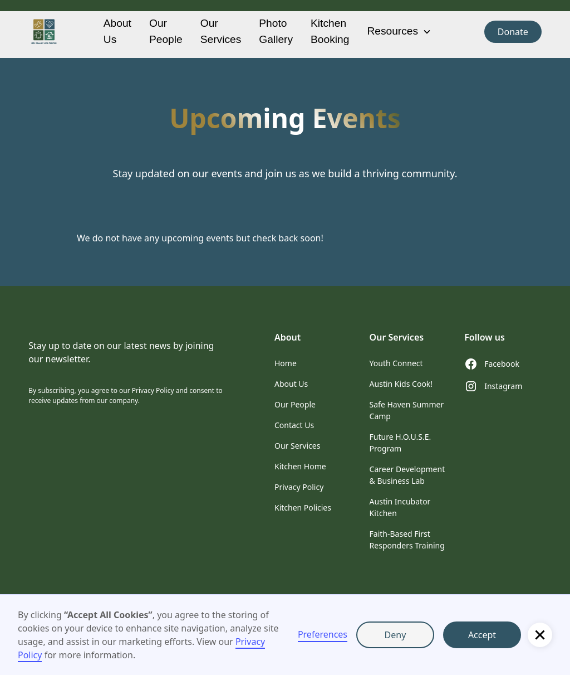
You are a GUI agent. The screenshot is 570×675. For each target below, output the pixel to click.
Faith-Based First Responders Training (407, 539)
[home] (44, 31)
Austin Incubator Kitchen (400, 507)
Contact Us (294, 425)
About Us (117, 31)
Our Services (221, 31)
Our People (166, 31)
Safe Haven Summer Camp (407, 410)
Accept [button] (482, 635)
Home (285, 363)
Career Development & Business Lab (407, 475)
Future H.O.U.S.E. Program (400, 442)
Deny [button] (395, 635)
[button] (540, 635)
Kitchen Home (300, 466)
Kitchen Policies (302, 507)
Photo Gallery (276, 31)
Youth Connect (396, 363)
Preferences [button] (322, 634)
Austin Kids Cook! (401, 383)
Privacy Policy (298, 487)
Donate (513, 32)
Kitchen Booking (330, 31)
